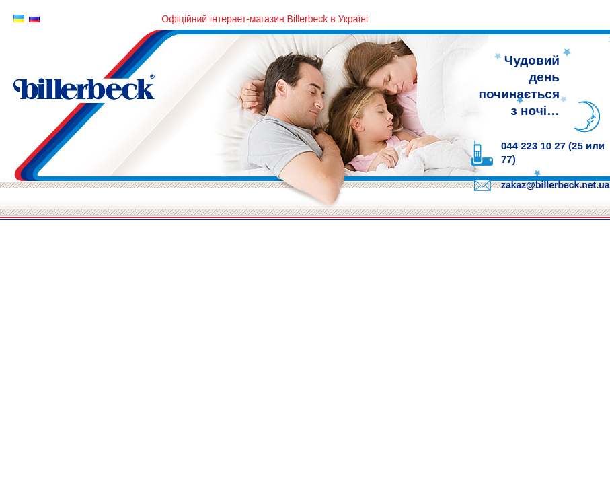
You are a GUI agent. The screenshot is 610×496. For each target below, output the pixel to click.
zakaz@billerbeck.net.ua (555, 185)
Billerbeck (235, 103)
